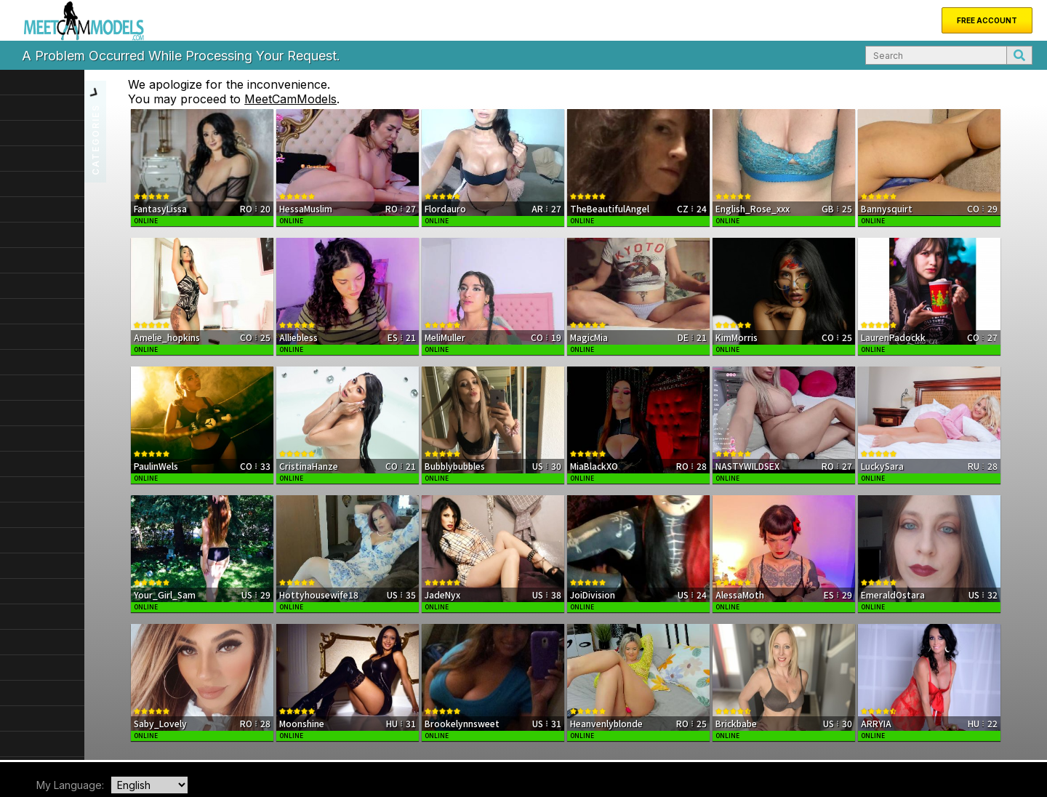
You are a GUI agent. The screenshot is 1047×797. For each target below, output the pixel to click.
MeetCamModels (366, 99)
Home (32, 737)
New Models (81, 737)
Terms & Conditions (932, 749)
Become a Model (273, 737)
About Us (137, 737)
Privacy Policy (1002, 749)
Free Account (987, 20)
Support (183, 737)
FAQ (218, 737)
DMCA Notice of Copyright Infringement (812, 749)
